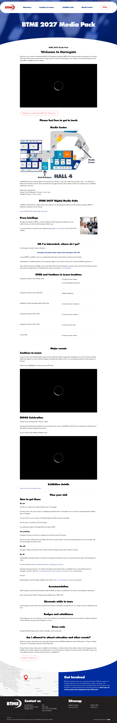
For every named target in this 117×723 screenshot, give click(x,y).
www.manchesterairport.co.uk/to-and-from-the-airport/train (54, 571)
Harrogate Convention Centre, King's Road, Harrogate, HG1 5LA (58, 252)
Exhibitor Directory (73, 705)
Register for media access (29, 658)
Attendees (27, 7)
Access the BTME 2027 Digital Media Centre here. (33, 211)
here (41, 257)
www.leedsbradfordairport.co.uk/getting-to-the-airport (48, 564)
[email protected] (59, 228)
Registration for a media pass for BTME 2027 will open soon (39, 113)
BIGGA (105, 7)
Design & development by (102, 719)
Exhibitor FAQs (94, 705)
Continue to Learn (46, 7)
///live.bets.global (66, 268)
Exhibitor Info (68, 7)
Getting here (94, 707)
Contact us (9, 717)
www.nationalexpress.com (63, 580)
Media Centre (87, 7)
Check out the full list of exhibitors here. (30, 488)
